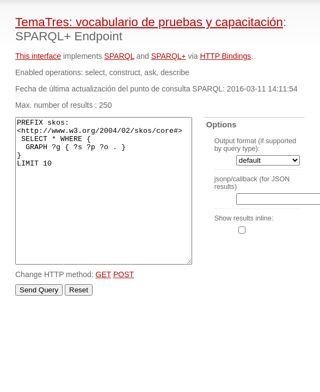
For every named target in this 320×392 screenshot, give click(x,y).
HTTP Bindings (225, 56)
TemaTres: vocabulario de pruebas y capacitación (149, 22)
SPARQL (119, 56)
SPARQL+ (168, 56)
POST (123, 274)
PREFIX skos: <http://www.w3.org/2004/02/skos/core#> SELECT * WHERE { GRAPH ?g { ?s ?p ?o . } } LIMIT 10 (103, 191)
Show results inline (243, 218)
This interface (38, 56)
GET (104, 274)
